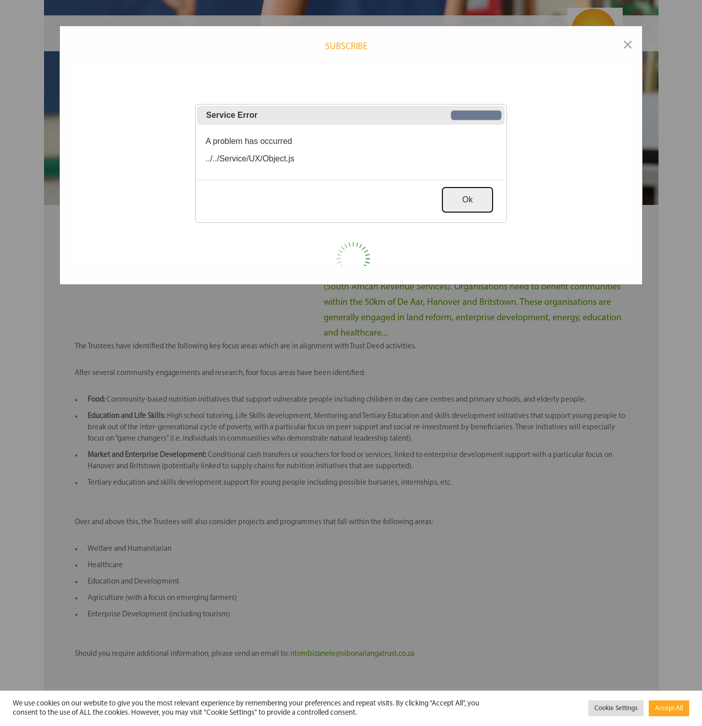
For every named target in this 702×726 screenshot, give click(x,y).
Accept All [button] (669, 708)
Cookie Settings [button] (615, 708)
